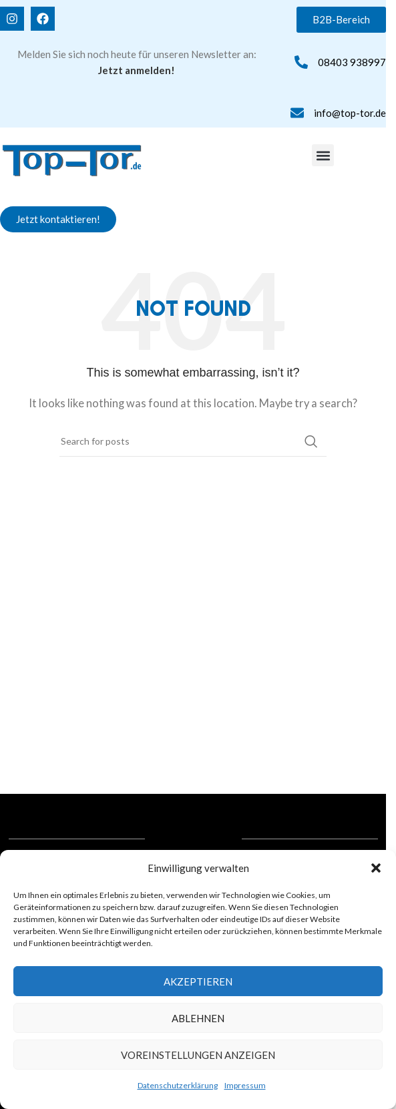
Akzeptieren (198, 981)
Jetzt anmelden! (136, 70)
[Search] (193, 441)
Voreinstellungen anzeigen (198, 1055)
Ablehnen (198, 1018)
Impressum (245, 1085)
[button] (376, 868)
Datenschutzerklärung (178, 1085)
